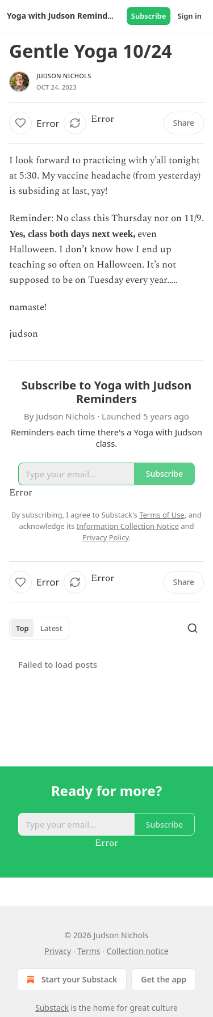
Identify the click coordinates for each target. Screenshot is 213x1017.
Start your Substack (70, 979)
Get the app (163, 979)
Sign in (189, 16)
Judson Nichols (63, 75)
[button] (20, 123)
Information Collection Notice (128, 526)
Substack (52, 1007)
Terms (88, 951)
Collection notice (138, 951)
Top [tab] (22, 628)
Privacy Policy (105, 537)
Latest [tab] (51, 628)
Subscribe (148, 16)
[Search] (192, 628)
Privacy (57, 951)
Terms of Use (162, 515)
